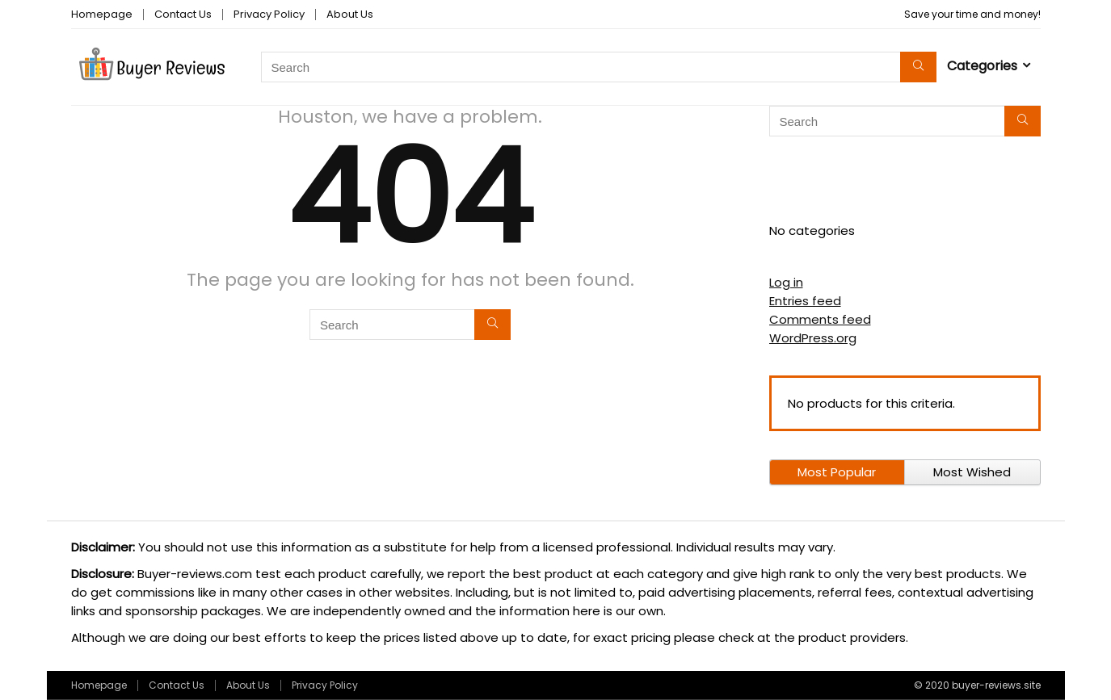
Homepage (102, 14)
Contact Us (183, 14)
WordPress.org (812, 337)
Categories (982, 66)
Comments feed (820, 319)
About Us (349, 14)
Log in (786, 282)
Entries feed (805, 300)
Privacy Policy (269, 14)
